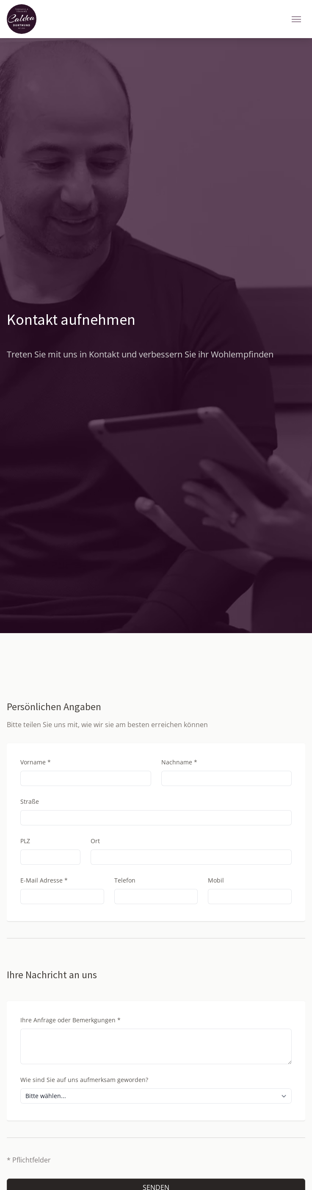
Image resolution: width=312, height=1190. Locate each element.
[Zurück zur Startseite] (21, 19)
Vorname (35, 762)
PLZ (25, 841)
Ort (95, 841)
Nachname (179, 762)
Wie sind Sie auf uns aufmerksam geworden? (84, 1080)
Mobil (216, 880)
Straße (29, 801)
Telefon (124, 880)
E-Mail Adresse (44, 880)
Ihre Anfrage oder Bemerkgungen (70, 1020)
